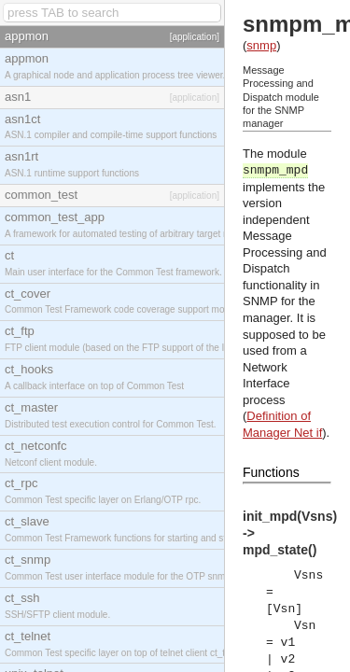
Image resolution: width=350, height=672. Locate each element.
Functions (271, 472)
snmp (261, 45)
